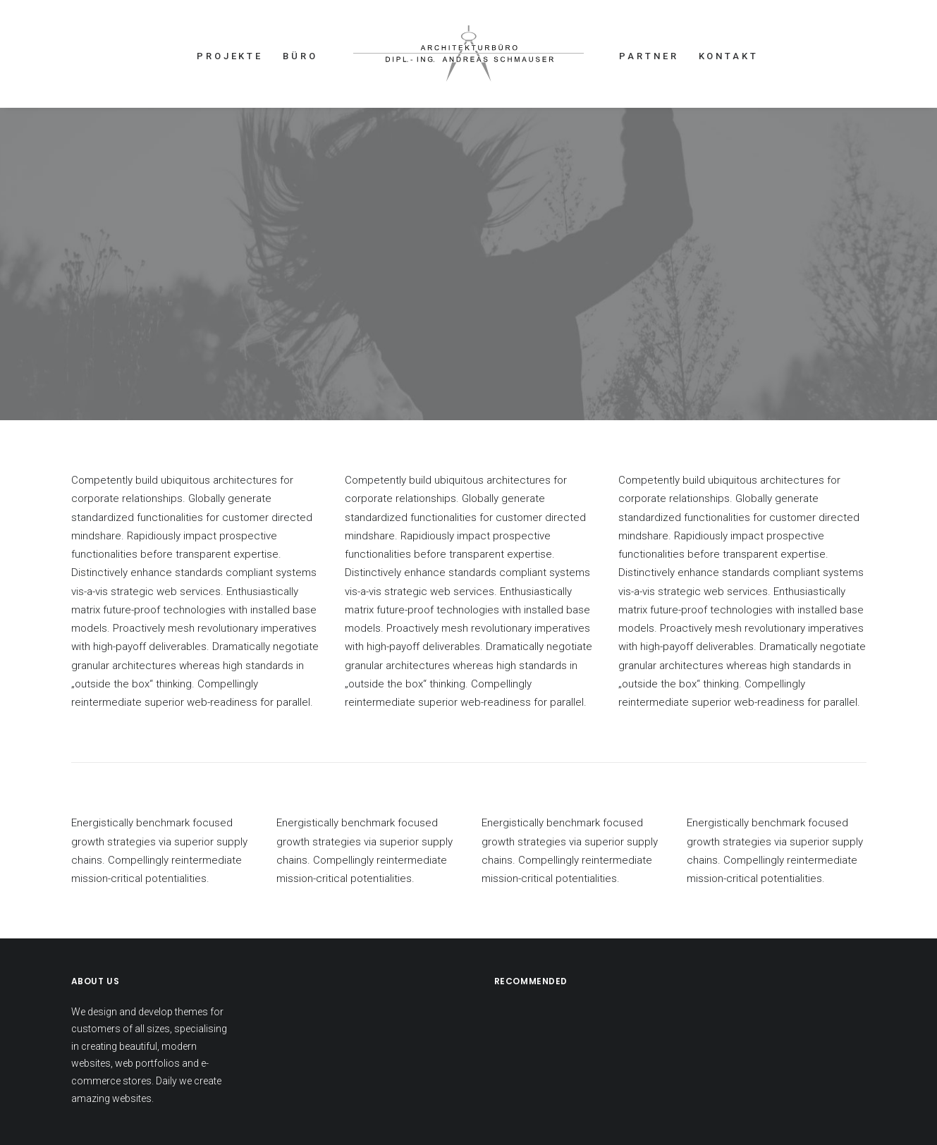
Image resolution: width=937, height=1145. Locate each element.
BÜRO (300, 56)
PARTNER (648, 56)
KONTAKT (729, 56)
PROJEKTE (230, 56)
